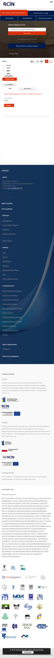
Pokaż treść (9, 79)
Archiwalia (5, 229)
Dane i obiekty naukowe (10, 225)
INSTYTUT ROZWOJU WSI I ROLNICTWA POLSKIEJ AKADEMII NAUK (21, 549)
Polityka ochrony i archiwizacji (12, 322)
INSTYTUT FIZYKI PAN (19, 554)
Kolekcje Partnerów (8, 234)
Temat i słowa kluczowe (10, 279)
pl (46, 61)
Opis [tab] (10, 88)
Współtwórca (6, 261)
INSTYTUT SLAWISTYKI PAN (39, 533)
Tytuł (4, 253)
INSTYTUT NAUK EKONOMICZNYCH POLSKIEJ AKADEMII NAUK (31, 546)
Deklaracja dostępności (10, 330)
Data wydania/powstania (10, 270)
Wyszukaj (27, 33)
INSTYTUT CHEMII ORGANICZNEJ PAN (23, 516)
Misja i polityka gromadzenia (11, 291)
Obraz (6, 100)
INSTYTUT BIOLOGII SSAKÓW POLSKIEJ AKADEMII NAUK (29, 508)
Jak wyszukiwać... (14, 53)
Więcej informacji (38, 650)
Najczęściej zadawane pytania (12, 308)
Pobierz (8, 84)
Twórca (4, 257)
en (50, 61)
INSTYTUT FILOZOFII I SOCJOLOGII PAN (30, 518)
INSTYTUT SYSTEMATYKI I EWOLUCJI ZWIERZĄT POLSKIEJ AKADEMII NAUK (24, 536)
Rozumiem (27, 652)
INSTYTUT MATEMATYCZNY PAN (12, 498)
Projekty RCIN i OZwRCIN (10, 300)
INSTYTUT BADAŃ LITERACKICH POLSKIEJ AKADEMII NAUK (30, 501)
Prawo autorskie (7, 313)
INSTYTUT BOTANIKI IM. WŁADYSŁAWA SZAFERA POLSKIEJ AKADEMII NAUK (24, 511)
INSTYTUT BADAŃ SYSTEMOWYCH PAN (14, 503)
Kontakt (5, 335)
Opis (4, 274)
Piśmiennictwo (7, 221)
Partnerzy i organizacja (10, 295)
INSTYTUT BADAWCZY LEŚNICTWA (36, 503)
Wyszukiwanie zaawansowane (27, 46)
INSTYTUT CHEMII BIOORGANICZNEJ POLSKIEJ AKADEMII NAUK (21, 513)
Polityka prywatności (9, 326)
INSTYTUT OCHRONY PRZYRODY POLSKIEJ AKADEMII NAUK (20, 531)
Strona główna (7, 209)
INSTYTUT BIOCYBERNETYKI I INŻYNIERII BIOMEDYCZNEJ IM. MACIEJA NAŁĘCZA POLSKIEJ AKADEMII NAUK (25, 551)
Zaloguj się (6, 349)
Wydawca (5, 266)
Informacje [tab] (27, 88)
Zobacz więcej (7, 240)
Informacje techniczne (9, 304)
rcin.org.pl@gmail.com (14, 188)
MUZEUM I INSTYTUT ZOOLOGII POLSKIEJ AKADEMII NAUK (19, 539)
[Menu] (51, 2)
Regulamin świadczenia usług (12, 317)
